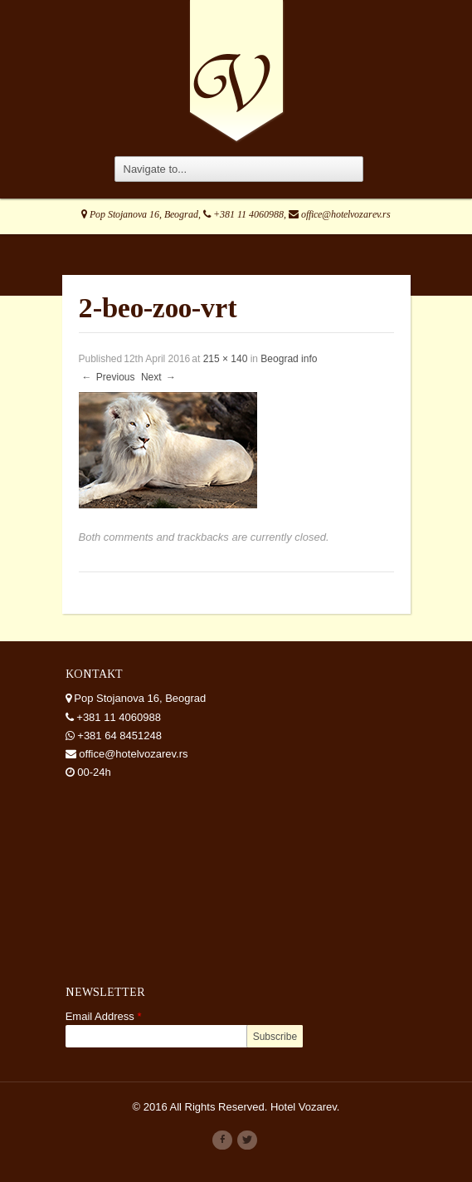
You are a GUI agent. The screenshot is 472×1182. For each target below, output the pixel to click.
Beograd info (288, 359)
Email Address (104, 1016)
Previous (107, 377)
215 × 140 (225, 359)
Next (159, 377)
